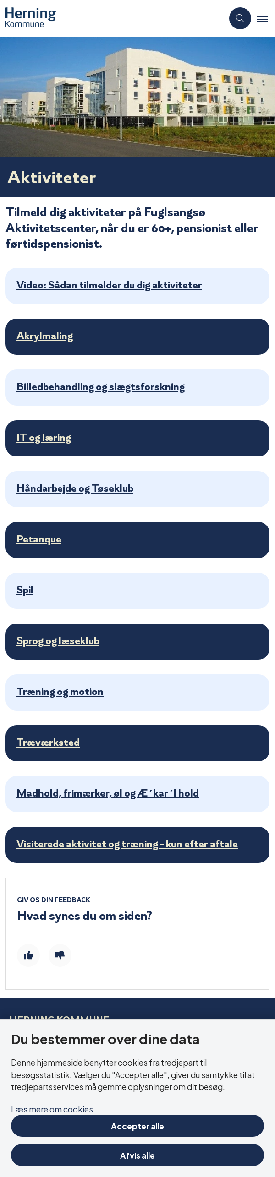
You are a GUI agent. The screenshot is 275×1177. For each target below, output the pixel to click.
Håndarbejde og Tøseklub (74, 488)
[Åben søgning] (240, 18)
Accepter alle (137, 1125)
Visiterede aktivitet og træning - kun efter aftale (127, 844)
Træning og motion (60, 691)
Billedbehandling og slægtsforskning (100, 386)
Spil (24, 590)
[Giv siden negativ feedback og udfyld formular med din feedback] (60, 955)
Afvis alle (137, 1154)
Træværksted (48, 742)
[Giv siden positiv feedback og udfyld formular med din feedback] (28, 955)
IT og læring (43, 437)
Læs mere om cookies (52, 1108)
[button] (266, 19)
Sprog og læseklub (57, 640)
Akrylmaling (44, 335)
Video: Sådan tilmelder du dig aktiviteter (109, 285)
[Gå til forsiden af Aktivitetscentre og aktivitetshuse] (112, 18)
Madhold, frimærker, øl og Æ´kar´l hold (107, 793)
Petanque (38, 539)
